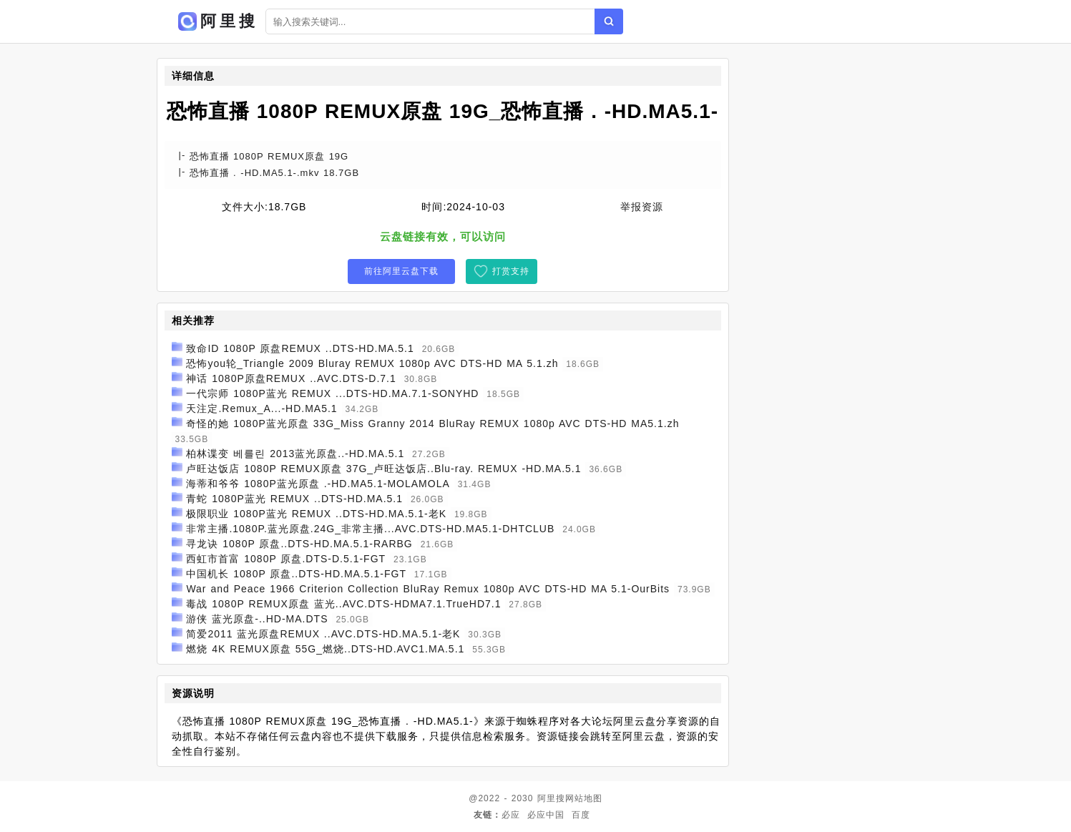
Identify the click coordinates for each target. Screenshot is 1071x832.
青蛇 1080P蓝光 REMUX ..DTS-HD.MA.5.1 (294, 498)
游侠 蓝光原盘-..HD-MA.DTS (257, 619)
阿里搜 (551, 798)
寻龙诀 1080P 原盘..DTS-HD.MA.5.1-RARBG (299, 543)
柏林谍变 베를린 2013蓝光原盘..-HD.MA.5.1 (295, 453)
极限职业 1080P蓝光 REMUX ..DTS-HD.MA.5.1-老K (316, 513)
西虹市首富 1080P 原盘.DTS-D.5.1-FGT (286, 558)
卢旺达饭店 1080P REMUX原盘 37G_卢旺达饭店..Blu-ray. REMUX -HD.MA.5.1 (383, 468)
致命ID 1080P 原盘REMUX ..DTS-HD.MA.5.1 (300, 348)
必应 (511, 815)
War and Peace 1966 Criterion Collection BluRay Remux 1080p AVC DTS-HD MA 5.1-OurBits (428, 588)
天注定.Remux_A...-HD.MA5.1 (261, 408)
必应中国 (545, 815)
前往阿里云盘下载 (401, 271)
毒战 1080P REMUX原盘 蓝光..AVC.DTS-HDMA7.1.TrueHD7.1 (343, 604)
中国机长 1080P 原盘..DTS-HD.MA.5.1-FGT (296, 573)
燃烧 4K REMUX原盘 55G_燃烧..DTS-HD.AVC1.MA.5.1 (325, 649)
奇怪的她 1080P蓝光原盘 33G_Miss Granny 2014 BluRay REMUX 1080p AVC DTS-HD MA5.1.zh (432, 423)
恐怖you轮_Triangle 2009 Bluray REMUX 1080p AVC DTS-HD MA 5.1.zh (372, 363)
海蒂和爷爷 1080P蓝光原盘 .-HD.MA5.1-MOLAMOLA (317, 483)
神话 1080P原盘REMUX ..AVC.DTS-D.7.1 (291, 378)
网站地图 (583, 798)
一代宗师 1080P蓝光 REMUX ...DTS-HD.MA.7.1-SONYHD (332, 393)
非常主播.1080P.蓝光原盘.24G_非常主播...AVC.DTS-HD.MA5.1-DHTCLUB (370, 528)
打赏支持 (510, 271)
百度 (581, 815)
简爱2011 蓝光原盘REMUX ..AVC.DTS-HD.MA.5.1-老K (323, 634)
